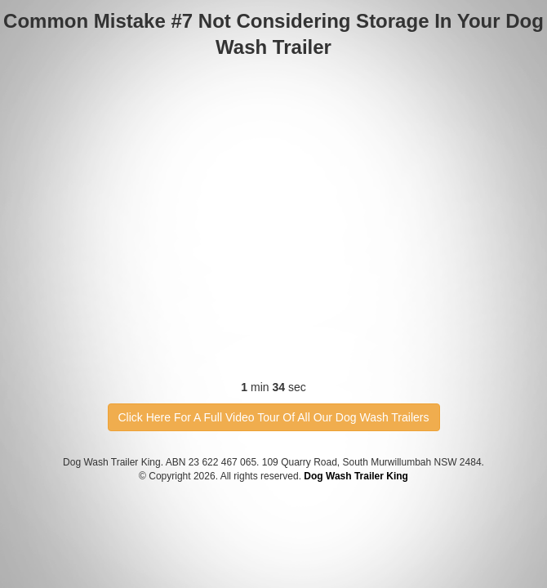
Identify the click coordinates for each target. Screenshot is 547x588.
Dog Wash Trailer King (356, 476)
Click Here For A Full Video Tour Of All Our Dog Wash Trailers (273, 417)
